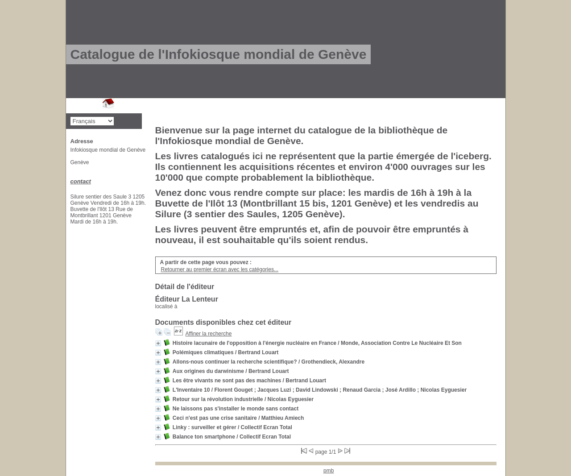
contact (80, 181)
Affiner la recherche (209, 334)
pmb (328, 471)
